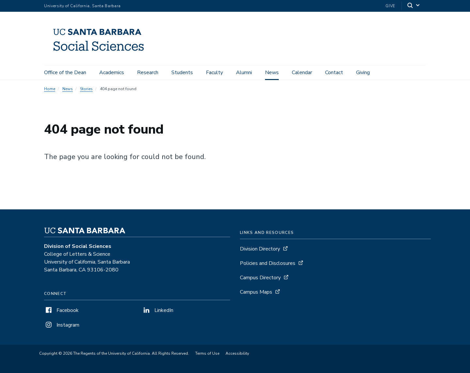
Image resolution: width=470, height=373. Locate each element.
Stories (86, 88)
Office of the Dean (65, 72)
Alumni (244, 72)
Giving (363, 72)
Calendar (302, 72)
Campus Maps (256, 292)
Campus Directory (260, 277)
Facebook (61, 310)
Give (390, 5)
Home (49, 88)
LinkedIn (157, 310)
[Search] (414, 6)
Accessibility (237, 353)
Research (147, 72)
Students (182, 72)
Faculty (214, 72)
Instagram (61, 325)
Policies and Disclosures (267, 263)
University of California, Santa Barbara (82, 5)
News (272, 72)
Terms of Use (207, 353)
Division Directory (260, 248)
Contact (334, 72)
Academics (111, 72)
